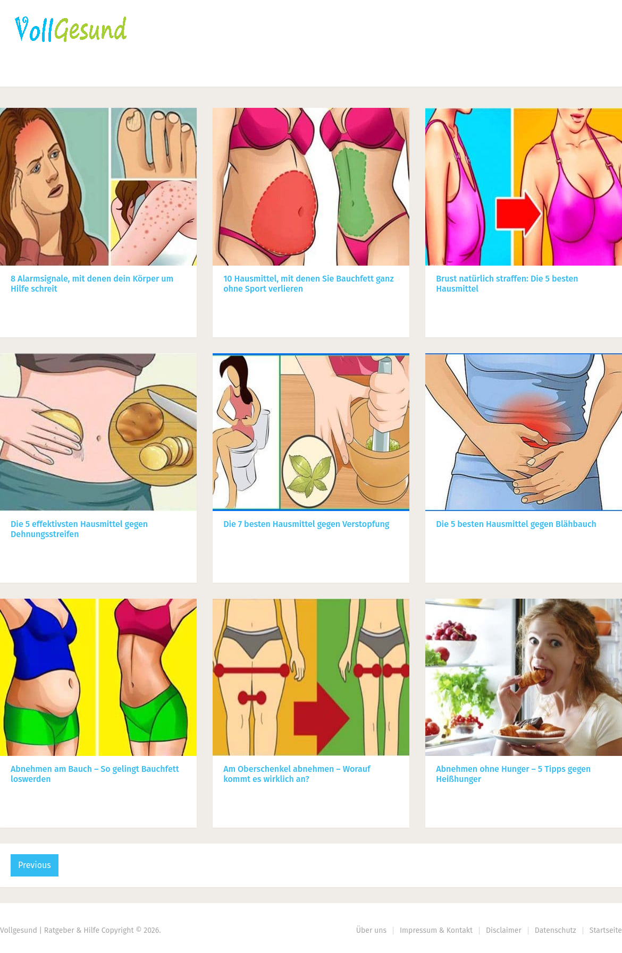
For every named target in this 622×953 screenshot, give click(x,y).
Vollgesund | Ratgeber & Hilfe (49, 930)
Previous (34, 865)
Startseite (34, 72)
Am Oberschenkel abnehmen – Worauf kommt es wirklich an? (296, 774)
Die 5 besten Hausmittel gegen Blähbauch (516, 524)
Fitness (171, 72)
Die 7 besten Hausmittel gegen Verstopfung (306, 524)
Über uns (371, 930)
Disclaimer (504, 930)
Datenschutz (555, 930)
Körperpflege (242, 72)
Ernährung (105, 72)
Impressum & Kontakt (436, 930)
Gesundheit (321, 72)
